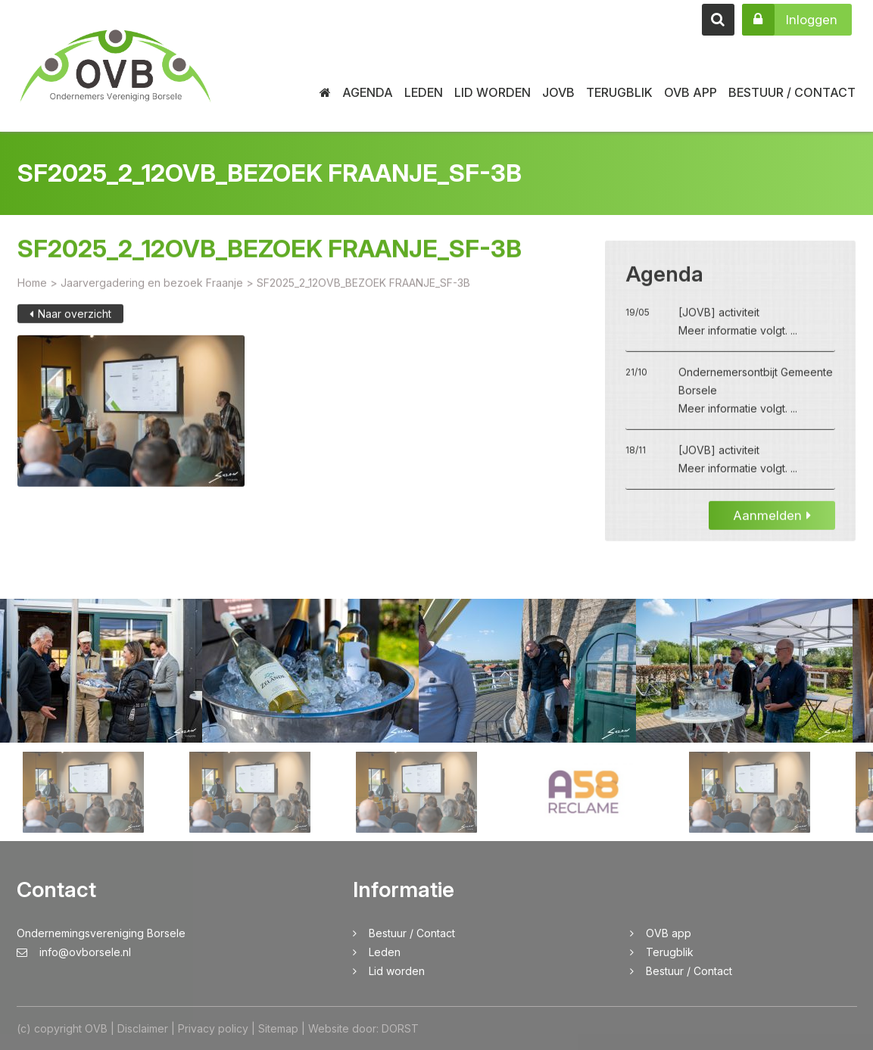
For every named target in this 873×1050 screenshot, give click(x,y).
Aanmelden (772, 527)
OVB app (690, 92)
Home (32, 294)
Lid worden (492, 92)
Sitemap (278, 1028)
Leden (423, 92)
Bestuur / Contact (792, 92)
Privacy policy (213, 1028)
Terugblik (619, 92)
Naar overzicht (70, 325)
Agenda (367, 92)
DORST (400, 1028)
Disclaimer (142, 1028)
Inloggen (789, 20)
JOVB (558, 92)
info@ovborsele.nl (74, 952)
